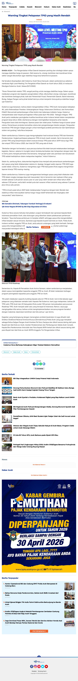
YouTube (48, 667)
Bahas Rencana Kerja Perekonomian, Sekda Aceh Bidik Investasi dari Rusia (31, 594)
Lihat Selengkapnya (39, 631)
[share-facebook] (34, 363)
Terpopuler (13, 7)
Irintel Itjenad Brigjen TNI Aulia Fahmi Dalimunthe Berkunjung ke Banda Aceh (33, 603)
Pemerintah (35, 352)
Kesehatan (67, 7)
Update (45, 227)
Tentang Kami (42, 671)
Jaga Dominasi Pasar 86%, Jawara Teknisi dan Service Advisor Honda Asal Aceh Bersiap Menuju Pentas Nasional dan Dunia (33, 622)
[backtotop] (39, 657)
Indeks (21, 7)
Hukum (46, 7)
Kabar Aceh (56, 7)
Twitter (43, 667)
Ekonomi (38, 7)
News (26, 352)
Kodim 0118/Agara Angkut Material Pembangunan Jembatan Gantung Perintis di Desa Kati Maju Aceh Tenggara (32, 613)
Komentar (39, 368)
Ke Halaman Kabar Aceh (39, 475)
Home (4, 7)
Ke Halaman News (39, 464)
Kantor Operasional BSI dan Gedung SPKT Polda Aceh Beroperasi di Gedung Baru (31, 585)
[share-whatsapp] (40, 363)
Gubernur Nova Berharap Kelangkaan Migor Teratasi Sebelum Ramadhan (31, 345)
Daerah (29, 7)
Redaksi (34, 671)
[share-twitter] (37, 363)
